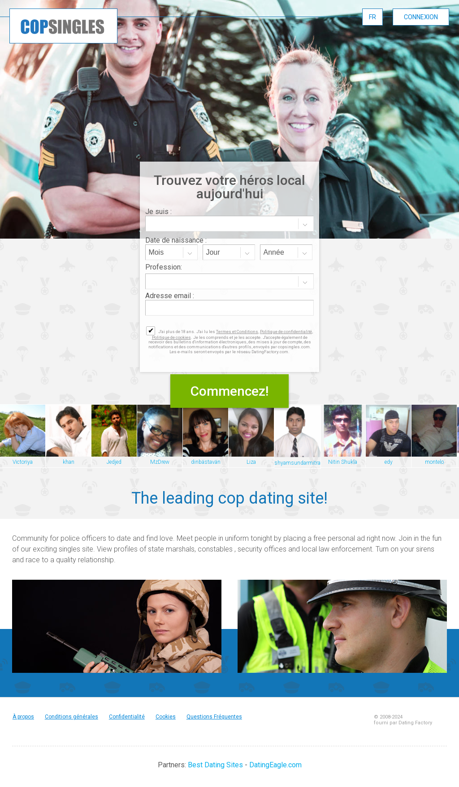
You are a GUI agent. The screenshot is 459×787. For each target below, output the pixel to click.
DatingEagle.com (275, 765)
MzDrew (159, 462)
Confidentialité (127, 717)
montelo (434, 462)
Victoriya (23, 462)
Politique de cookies (171, 337)
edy (389, 462)
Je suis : (158, 211)
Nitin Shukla (342, 462)
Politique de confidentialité (286, 331)
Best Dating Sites (215, 765)
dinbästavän (206, 462)
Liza (251, 462)
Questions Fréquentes (214, 717)
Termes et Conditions (237, 331)
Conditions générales (71, 717)
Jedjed (114, 462)
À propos (23, 717)
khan (68, 462)
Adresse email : (169, 295)
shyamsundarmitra (297, 463)
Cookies (166, 717)
